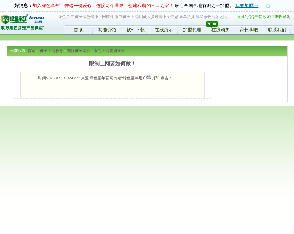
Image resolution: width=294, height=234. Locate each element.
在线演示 (164, 29)
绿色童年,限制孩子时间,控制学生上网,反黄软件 (22, 23)
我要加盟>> (247, 5)
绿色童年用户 (134, 78)
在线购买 (220, 29)
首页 (31, 50)
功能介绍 (107, 29)
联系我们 (277, 29)
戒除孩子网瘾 (78, 50)
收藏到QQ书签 (249, 16)
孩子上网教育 (51, 50)
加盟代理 (192, 29)
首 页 (79, 29)
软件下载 (136, 29)
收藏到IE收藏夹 (276, 16)
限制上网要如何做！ (111, 50)
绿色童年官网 (101, 78)
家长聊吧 (249, 29)
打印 (156, 78)
